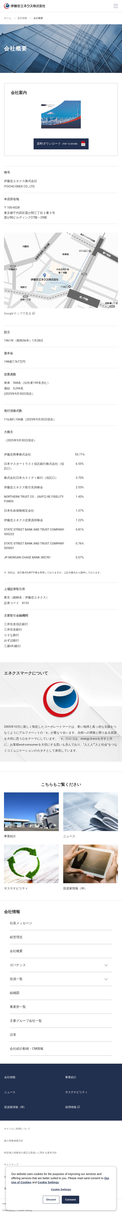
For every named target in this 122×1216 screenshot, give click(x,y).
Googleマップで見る (17, 313)
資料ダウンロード (61, 143)
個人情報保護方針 (13, 1140)
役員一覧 (16, 979)
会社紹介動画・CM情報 (26, 1049)
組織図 (14, 993)
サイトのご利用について (17, 1128)
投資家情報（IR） (15, 1107)
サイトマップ (11, 1164)
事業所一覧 (18, 1007)
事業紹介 (70, 1077)
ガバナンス (18, 965)
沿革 (13, 1035)
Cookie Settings (48, 1182)
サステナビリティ (76, 1092)
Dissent (51, 1199)
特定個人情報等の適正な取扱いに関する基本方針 (30, 1152)
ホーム (7, 18)
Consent (70, 1199)
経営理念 (16, 937)
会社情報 (22, 18)
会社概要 (16, 951)
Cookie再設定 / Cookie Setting (17, 1210)
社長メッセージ (21, 923)
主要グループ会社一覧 (26, 1021)
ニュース (9, 1092)
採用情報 (73, 1107)
